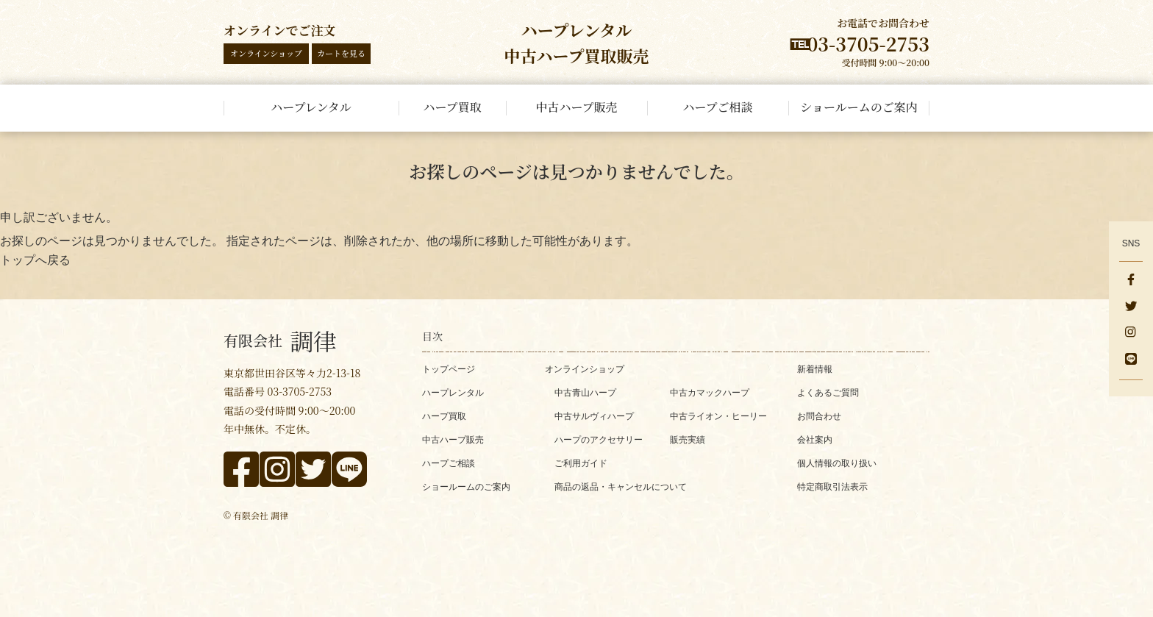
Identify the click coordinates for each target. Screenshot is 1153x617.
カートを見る (341, 53)
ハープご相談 (448, 463)
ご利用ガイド (580, 463)
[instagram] (1131, 334)
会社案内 (814, 440)
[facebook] (1131, 281)
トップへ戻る (35, 260)
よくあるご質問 (828, 393)
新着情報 (814, 369)
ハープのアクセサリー (598, 440)
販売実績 (687, 440)
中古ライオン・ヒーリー (718, 416)
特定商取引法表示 (832, 487)
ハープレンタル (453, 393)
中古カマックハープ (709, 393)
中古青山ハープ (585, 393)
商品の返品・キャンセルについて (620, 487)
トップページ (448, 369)
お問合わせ (819, 416)
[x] (1131, 307)
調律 (280, 340)
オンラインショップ (266, 53)
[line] (1131, 360)
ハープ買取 (444, 416)
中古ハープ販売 (453, 440)
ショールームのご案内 (466, 487)
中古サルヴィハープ (594, 416)
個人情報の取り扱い (837, 463)
